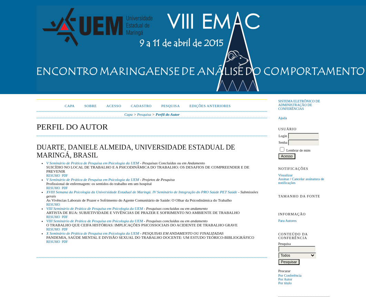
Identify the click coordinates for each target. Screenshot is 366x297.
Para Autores (287, 221)
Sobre (90, 106)
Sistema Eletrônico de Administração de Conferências (299, 105)
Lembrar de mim (298, 150)
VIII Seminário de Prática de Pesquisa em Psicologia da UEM (94, 208)
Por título (285, 283)
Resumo (53, 175)
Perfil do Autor (168, 114)
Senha (282, 142)
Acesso (113, 106)
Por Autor (285, 279)
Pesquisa (170, 106)
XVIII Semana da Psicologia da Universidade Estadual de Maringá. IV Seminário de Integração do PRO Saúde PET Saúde (141, 192)
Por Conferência (290, 275)
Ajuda (282, 118)
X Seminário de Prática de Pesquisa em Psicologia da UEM (92, 233)
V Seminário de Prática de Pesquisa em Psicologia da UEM (92, 163)
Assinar (283, 179)
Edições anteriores (210, 106)
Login (282, 136)
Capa (70, 106)
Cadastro (141, 106)
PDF (65, 175)
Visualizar (285, 175)
